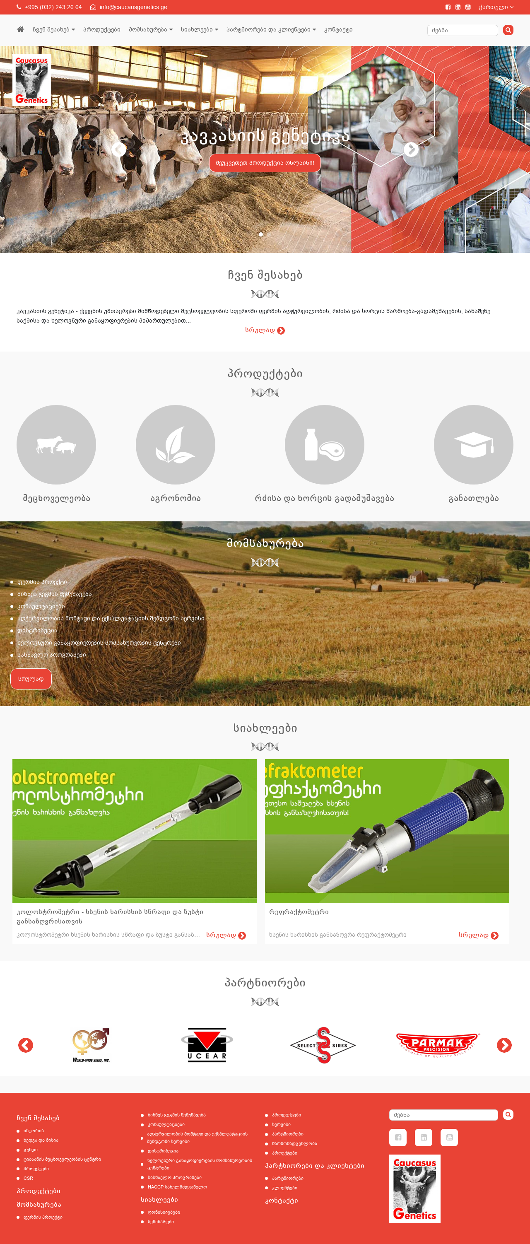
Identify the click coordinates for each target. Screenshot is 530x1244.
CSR (28, 1178)
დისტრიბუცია (37, 630)
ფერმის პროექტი (42, 582)
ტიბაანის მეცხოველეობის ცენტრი (62, 1159)
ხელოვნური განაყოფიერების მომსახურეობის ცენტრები (99, 643)
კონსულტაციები (41, 606)
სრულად (31, 679)
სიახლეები (197, 30)
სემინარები (161, 1222)
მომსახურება (148, 30)
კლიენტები (284, 1188)
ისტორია (34, 1131)
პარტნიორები (288, 1134)
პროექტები (36, 1169)
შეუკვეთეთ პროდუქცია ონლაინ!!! (265, 163)
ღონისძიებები (164, 1212)
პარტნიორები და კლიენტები (268, 30)
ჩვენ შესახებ (51, 30)
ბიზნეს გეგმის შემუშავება (54, 594)
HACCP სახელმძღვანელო (177, 1187)
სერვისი (281, 1124)
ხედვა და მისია (41, 1140)
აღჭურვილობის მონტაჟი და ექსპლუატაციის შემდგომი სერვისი (111, 618)
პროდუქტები (101, 30)
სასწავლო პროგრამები (51, 655)
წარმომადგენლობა (294, 1143)
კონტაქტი (338, 30)
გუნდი (31, 1150)
